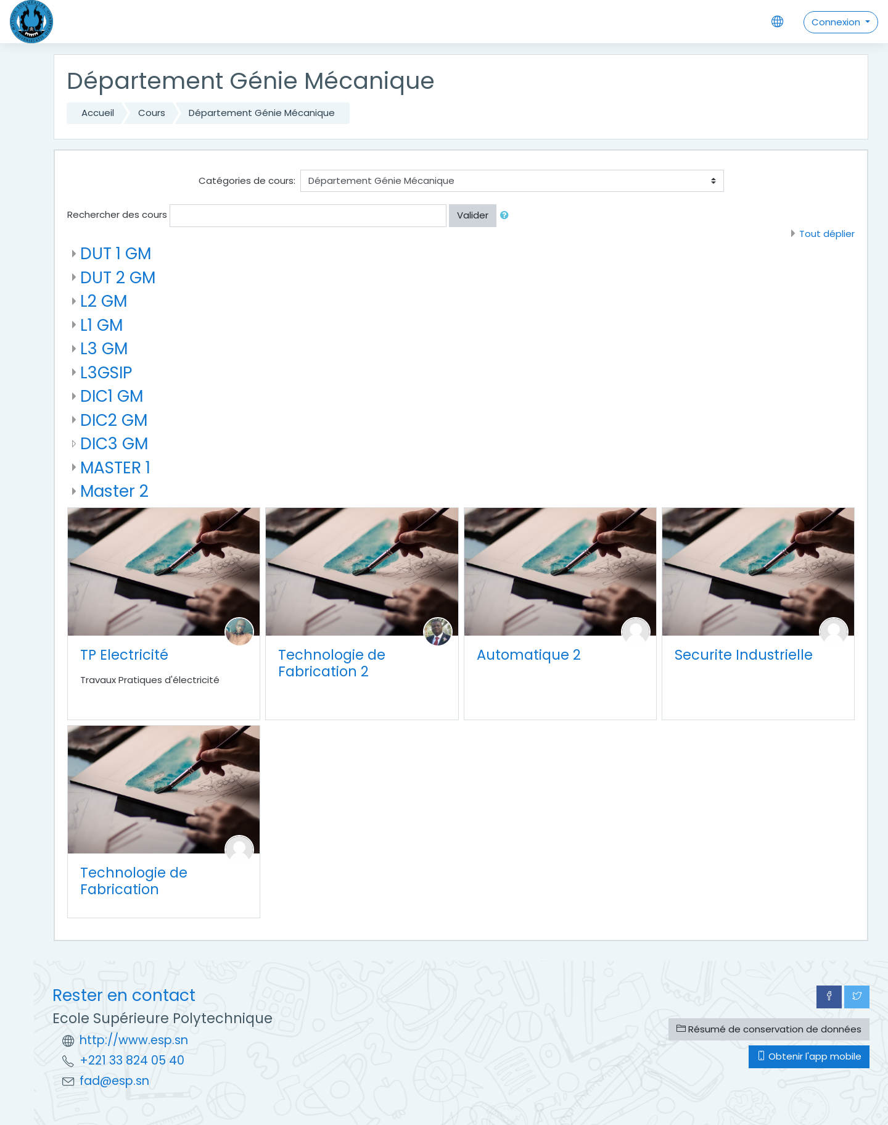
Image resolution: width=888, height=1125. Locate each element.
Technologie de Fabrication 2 (331, 663)
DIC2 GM (113, 420)
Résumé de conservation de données (768, 1029)
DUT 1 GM (115, 253)
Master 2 (114, 490)
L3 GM (104, 348)
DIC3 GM (114, 443)
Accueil (97, 112)
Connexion (837, 21)
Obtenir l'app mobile (809, 1056)
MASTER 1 (115, 467)
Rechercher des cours (117, 214)
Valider (472, 215)
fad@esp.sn (114, 1081)
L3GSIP (106, 372)
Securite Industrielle (744, 655)
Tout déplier (827, 233)
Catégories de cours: (247, 180)
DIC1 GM (111, 395)
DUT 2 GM (117, 277)
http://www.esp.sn (134, 1040)
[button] (507, 215)
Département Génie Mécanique (262, 112)
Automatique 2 (529, 655)
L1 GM (101, 324)
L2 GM (103, 300)
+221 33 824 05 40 (132, 1060)
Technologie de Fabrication (133, 881)
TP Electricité (124, 655)
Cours (151, 112)
